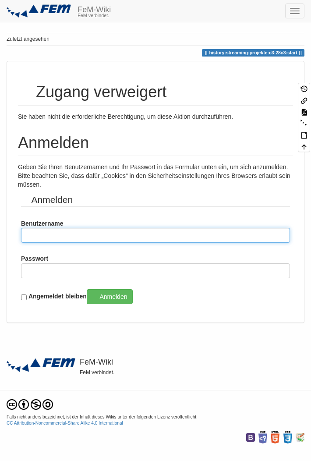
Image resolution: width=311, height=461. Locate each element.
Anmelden (113, 296)
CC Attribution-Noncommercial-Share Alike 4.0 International (65, 423)
